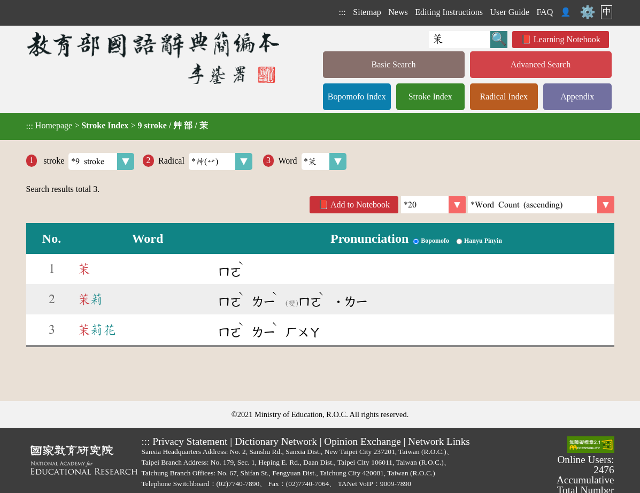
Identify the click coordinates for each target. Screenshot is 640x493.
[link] (541, 204)
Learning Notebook (567, 39)
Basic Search (393, 64)
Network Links (439, 441)
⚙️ (588, 12)
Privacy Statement (189, 441)
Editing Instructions (449, 12)
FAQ (544, 12)
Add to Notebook (360, 204)
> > (117, 125)
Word (312, 161)
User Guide (509, 12)
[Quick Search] (459, 39)
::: (341, 12)
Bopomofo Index (357, 96)
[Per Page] (433, 204)
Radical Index (504, 96)
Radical (205, 161)
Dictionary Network (276, 441)
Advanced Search (540, 64)
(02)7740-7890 (238, 484)
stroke (87, 161)
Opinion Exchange (362, 441)
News (397, 12)
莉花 (97, 329)
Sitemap (367, 12)
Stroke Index (430, 96)
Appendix (577, 96)
